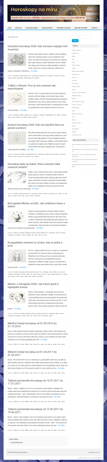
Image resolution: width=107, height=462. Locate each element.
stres (45, 235)
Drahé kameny (75, 74)
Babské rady (75, 53)
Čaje (73, 59)
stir (33, 78)
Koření (73, 89)
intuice (9, 117)
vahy (19, 195)
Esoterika (16, 75)
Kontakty (95, 28)
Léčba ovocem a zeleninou (79, 92)
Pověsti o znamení (24, 115)
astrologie (35, 75)
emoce (63, 272)
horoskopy (56, 75)
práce (23, 156)
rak (32, 235)
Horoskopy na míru (94, 452)
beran (40, 193)
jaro (56, 193)
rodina (36, 235)
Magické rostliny (76, 95)
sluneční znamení (55, 274)
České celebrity (76, 65)
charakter (41, 115)
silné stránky (20, 78)
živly (30, 276)
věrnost (25, 117)
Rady (73, 110)
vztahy (29, 117)
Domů (9, 28)
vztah (22, 195)
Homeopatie (75, 83)
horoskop (50, 75)
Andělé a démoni (76, 50)
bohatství (41, 75)
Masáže (74, 98)
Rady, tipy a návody (30, 232)
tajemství (45, 315)
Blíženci (55, 272)
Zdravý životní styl (76, 135)
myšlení (29, 235)
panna (9, 78)
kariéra (9, 156)
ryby (9, 195)
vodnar (18, 276)
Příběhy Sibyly (75, 107)
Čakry (73, 62)
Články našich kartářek (77, 71)
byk (45, 75)
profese (28, 156)
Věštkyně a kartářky (81, 28)
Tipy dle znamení (23, 75)
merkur (24, 235)
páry (43, 274)
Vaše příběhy (75, 129)
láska (59, 193)
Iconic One (81, 458)
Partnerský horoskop (64, 28)
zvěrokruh (37, 195)
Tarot (73, 116)
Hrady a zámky (76, 86)
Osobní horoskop (47, 28)
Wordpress (98, 458)
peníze (14, 78)
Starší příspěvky (16, 442)
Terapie (74, 120)
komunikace (18, 235)
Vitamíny (74, 132)
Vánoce (74, 126)
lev (63, 193)
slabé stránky (27, 78)
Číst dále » (34, 71)
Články (15, 344)
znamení (37, 78)
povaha (18, 117)
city (55, 115)
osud (65, 193)
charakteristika (49, 115)
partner (39, 274)
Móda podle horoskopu (78, 101)
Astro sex (18, 28)
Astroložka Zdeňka (32, 28)
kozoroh (62, 75)
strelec (15, 195)
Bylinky (73, 56)
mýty (13, 117)
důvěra (58, 115)
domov (57, 232)
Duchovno (16, 154)
